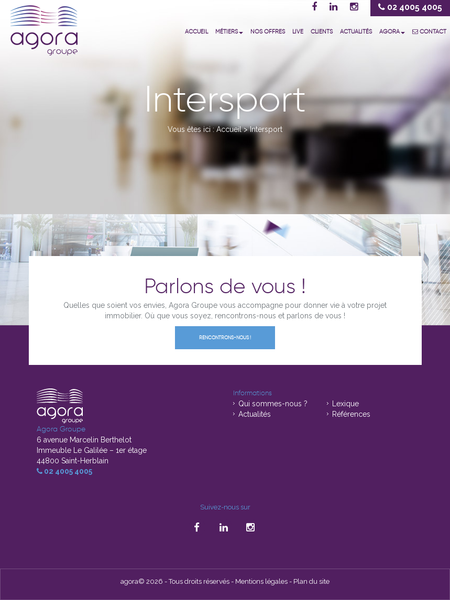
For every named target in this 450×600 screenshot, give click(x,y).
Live (297, 31)
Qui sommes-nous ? (273, 403)
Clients (322, 31)
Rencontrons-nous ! (225, 337)
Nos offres (267, 31)
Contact (429, 31)
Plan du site (311, 581)
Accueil (196, 31)
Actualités (356, 31)
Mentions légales (261, 581)
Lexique (345, 403)
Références (351, 414)
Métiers (229, 31)
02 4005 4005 (64, 471)
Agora (392, 31)
